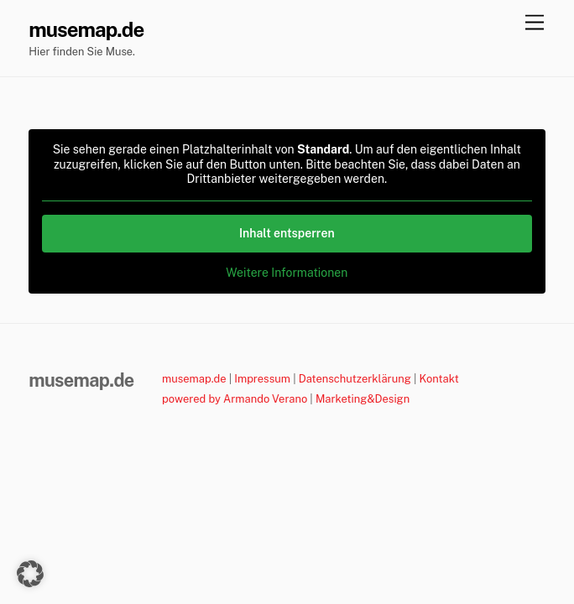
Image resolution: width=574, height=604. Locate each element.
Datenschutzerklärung (355, 378)
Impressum (262, 378)
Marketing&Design (363, 399)
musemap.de (194, 378)
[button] (30, 574)
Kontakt (439, 378)
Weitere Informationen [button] (287, 272)
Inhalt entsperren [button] (287, 232)
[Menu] (534, 23)
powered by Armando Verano (234, 399)
